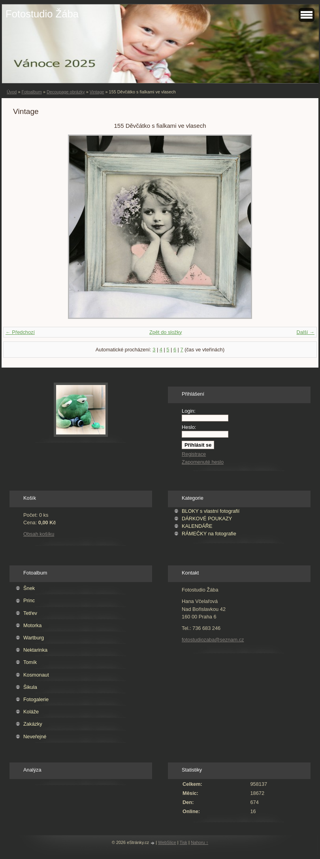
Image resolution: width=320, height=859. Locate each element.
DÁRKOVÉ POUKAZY (207, 518)
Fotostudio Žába (42, 13)
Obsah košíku (38, 534)
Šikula (30, 687)
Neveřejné (34, 737)
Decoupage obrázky (66, 91)
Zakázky (32, 724)
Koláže (31, 712)
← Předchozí (20, 332)
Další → (305, 332)
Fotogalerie (36, 699)
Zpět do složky (165, 332)
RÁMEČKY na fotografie (209, 534)
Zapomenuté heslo (203, 462)
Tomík (30, 662)
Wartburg (33, 638)
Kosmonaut (36, 675)
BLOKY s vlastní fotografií (210, 511)
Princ (29, 600)
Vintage (97, 91)
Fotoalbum (31, 91)
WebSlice (167, 842)
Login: (189, 411)
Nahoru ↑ (199, 842)
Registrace (194, 454)
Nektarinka (35, 650)
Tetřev (30, 613)
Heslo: (189, 427)
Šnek (29, 588)
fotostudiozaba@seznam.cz (213, 640)
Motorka (32, 625)
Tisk (184, 842)
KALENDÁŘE (197, 526)
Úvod (12, 91)
